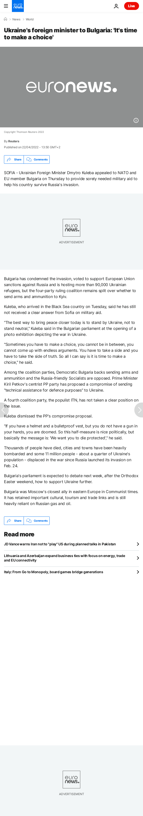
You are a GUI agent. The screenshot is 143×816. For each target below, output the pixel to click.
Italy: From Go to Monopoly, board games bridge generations (53, 572)
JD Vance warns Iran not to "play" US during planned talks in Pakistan (60, 544)
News (16, 19)
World (30, 19)
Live (131, 6)
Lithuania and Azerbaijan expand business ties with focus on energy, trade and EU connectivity (64, 558)
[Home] (5, 19)
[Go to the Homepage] (18, 6)
